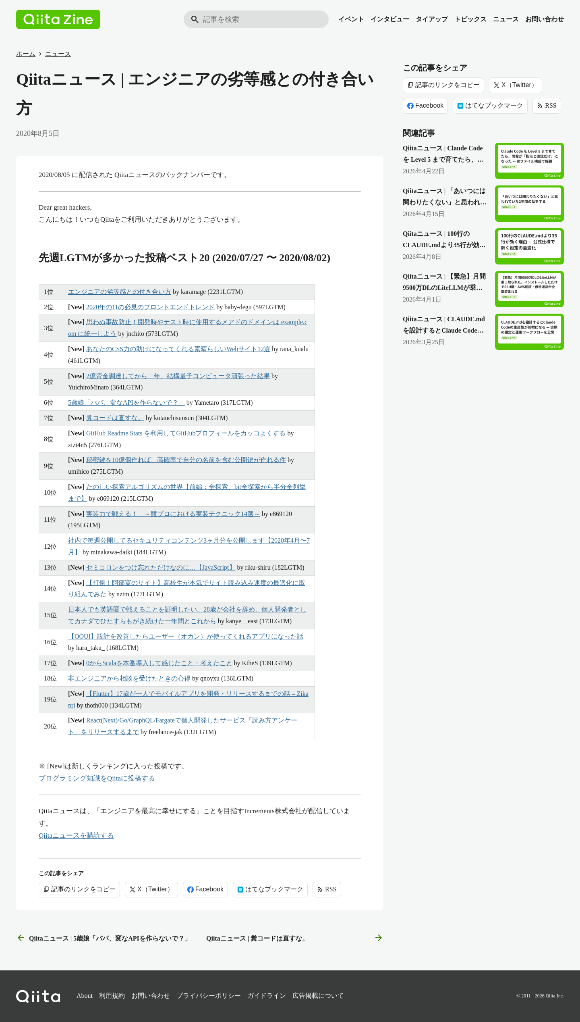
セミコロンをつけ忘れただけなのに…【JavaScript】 (161, 567)
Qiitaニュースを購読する (76, 835)
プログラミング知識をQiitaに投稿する (97, 778)
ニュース (506, 19)
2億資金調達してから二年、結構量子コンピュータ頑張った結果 (178, 376)
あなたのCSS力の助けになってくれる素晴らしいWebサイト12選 (178, 349)
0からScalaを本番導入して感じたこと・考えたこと (159, 663)
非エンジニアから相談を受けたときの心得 (129, 678)
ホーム (25, 53)
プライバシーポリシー (208, 995)
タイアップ (432, 19)
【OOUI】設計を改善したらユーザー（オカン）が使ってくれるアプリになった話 (185, 636)
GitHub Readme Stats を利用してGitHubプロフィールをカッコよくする (186, 433)
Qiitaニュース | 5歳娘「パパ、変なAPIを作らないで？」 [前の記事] (103, 938)
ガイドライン (266, 995)
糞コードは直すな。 (115, 417)
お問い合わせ (544, 19)
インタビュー (390, 19)
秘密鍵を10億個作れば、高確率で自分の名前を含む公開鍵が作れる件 (186, 459)
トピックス (470, 19)
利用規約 (112, 995)
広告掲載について (318, 995)
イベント (351, 19)
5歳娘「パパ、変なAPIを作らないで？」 (126, 402)
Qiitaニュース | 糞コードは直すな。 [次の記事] (294, 938)
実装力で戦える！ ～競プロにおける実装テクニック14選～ (173, 513)
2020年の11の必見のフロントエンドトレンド (150, 307)
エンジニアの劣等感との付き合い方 (119, 291)
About (85, 995)
